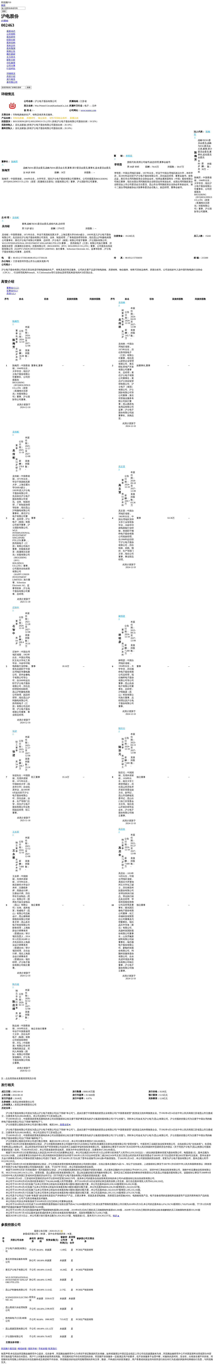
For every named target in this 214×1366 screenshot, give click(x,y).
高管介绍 (11, 76)
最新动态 (11, 31)
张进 (14, 731)
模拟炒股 (22, 1348)
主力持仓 (11, 57)
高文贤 (121, 466)
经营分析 (11, 40)
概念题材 (11, 54)
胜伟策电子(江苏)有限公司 (16, 1319)
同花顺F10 (6, 2)
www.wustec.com (88, 110)
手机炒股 (42, 1348)
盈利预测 (11, 48)
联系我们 (52, 1348)
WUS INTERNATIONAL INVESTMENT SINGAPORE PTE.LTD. (16, 1279)
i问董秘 (4, 21)
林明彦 (121, 616)
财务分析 (11, 60)
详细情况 (11, 73)
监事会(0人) (12, 291)
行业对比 (11, 68)
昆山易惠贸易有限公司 (16, 1329)
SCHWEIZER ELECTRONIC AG (16, 1298)
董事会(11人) (13, 288)
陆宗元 (121, 728)
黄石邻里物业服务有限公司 (16, 1260)
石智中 (15, 607)
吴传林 (121, 302)
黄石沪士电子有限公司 (16, 1270)
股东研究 (11, 37)
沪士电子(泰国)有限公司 (16, 1249)
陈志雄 (15, 984)
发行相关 (11, 79)
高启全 (121, 829)
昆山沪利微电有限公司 (16, 1290)
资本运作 (11, 45)
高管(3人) (11, 293)
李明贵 (129, 156)
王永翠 (15, 832)
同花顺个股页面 (8, 1348)
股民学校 (32, 1348)
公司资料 (11, 34)
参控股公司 (12, 82)
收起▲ (116, 1215)
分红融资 (11, 63)
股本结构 (11, 42)
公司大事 (11, 65)
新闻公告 (11, 51)
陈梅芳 (14, 161)
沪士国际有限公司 (14, 1336)
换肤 (3, 5)
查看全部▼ (65, 1124)
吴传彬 (15, 217)
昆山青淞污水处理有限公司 (16, 1308)
